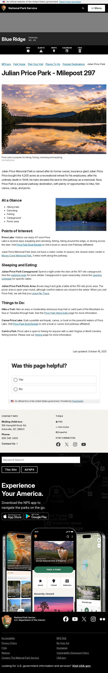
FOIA (4, 648)
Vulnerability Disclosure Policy (73, 652)
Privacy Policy (9, 643)
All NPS (29, 469)
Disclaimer (62, 648)
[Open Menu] (96, 8)
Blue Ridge (13, 39)
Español (61, 432)
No (21, 389)
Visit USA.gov (81, 665)
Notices (6, 652)
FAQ (59, 421)
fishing (38, 334)
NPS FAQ (61, 638)
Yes (21, 379)
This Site (11, 469)
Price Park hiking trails (56, 313)
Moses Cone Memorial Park (16, 255)
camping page (18, 275)
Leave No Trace (40, 293)
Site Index (62, 427)
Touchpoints (77, 401)
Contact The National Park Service (20, 657)
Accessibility (8, 638)
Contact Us (9, 443)
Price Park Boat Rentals (29, 244)
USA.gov (61, 657)
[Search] (41, 460)
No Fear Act (63, 643)
